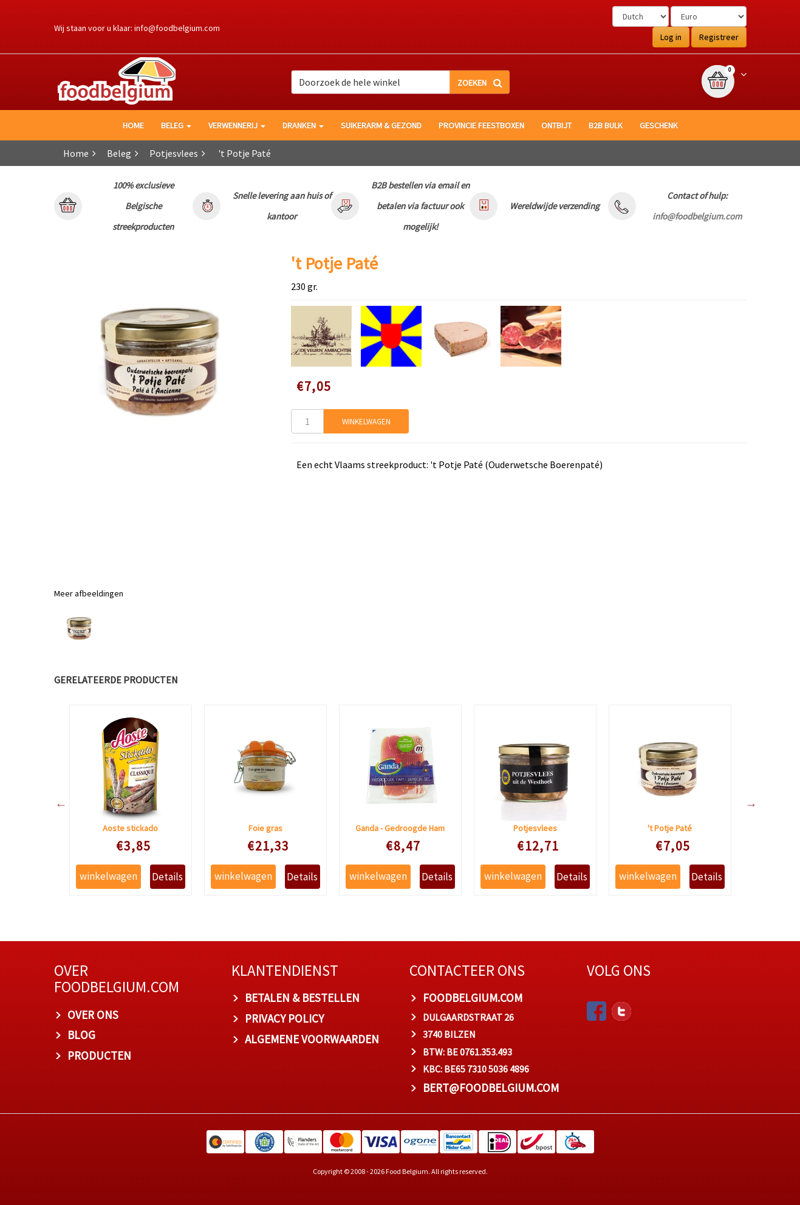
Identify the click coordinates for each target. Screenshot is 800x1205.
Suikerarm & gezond (381, 125)
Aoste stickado (130, 828)
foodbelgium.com (472, 997)
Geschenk (659, 125)
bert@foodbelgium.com (491, 1087)
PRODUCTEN (99, 1055)
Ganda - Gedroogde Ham (400, 828)
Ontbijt (556, 125)
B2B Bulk (606, 125)
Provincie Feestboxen (481, 125)
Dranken (303, 125)
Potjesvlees (173, 153)
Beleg (176, 125)
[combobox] (400, 82)
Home (76, 153)
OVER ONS (92, 1014)
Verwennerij (236, 125)
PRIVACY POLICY (284, 1018)
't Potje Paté (670, 828)
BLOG (81, 1034)
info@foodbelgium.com (177, 27)
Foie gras (265, 828)
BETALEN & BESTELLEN (302, 997)
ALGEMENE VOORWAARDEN (312, 1039)
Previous (55, 804)
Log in (671, 37)
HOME (133, 125)
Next (745, 804)
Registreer (719, 37)
